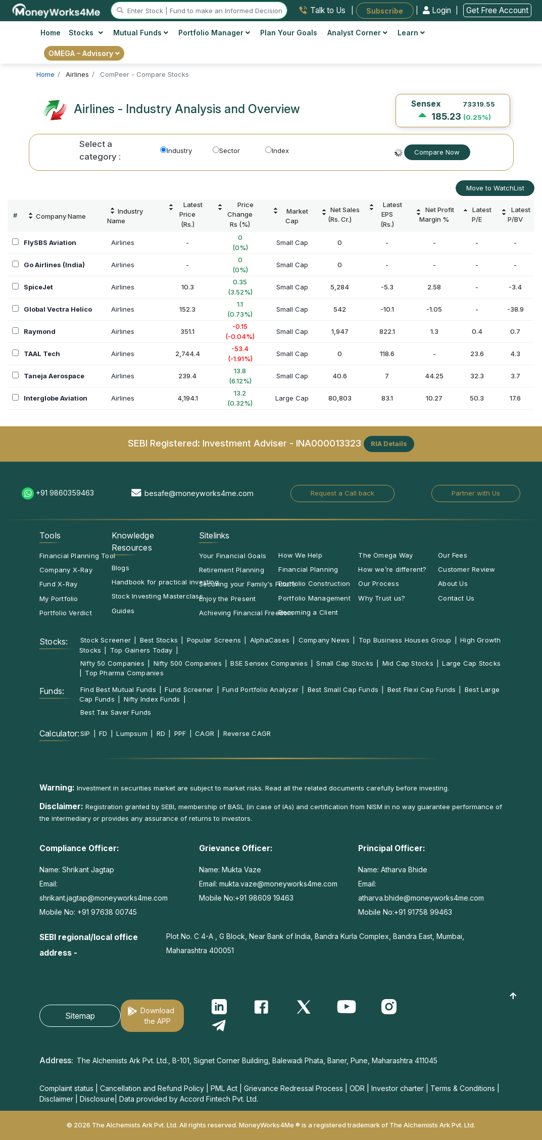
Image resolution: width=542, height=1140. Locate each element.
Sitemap (80, 1016)
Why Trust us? (381, 598)
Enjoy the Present (227, 598)
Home (50, 32)
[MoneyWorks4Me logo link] (57, 10)
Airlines (122, 242)
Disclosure (97, 1099)
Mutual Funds (140, 32)
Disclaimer (56, 1099)
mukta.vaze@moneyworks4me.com (278, 883)
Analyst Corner (357, 32)
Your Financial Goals (232, 556)
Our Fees (452, 555)
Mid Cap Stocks (407, 663)
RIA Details (389, 443)
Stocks (86, 32)
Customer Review (466, 569)
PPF (180, 733)
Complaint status (66, 1088)
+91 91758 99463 (423, 912)
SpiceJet (38, 287)
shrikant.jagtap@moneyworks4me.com (103, 898)
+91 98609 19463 (264, 898)
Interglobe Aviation (55, 398)
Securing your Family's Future (247, 584)
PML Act (224, 1088)
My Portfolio (58, 598)
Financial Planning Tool (77, 556)
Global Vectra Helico (58, 309)
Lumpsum (131, 733)
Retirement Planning (231, 570)
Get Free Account (497, 10)
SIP (85, 733)
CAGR (204, 733)
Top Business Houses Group (405, 640)
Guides (123, 611)
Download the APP (157, 1015)
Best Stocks (159, 640)
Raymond (40, 331)
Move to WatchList (495, 188)
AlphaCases (269, 640)
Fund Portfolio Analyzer (260, 689)
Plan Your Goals (288, 32)
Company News (324, 640)
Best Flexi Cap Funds (421, 689)
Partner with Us (476, 493)
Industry (176, 150)
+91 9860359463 (65, 492)
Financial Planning (308, 569)
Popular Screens (214, 640)
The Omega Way (385, 555)
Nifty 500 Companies (188, 663)
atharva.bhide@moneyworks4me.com (421, 898)
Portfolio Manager (214, 32)
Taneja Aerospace (54, 376)
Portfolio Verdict (65, 613)
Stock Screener (105, 640)
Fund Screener (189, 689)
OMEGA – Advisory (84, 53)
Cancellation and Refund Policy (152, 1088)
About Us (453, 583)
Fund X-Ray (58, 584)
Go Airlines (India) (54, 265)
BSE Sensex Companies (268, 663)
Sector (226, 150)
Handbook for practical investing (165, 582)
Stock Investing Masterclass (157, 596)
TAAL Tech (42, 354)
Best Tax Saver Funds (115, 712)
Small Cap (292, 242)
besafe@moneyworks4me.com (199, 493)
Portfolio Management (314, 598)
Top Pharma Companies (124, 673)
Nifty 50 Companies (112, 663)
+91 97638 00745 (106, 912)
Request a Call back (342, 493)
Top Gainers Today (141, 650)
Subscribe (384, 10)
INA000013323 (328, 443)
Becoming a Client (308, 612)
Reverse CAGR (247, 733)
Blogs (120, 568)
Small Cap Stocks (344, 663)
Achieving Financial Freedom (246, 613)
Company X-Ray (65, 570)
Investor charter (397, 1088)
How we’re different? (392, 569)
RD (161, 733)
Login (438, 10)
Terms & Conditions (462, 1088)
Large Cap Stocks (471, 663)
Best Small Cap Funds (343, 689)
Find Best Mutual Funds (118, 689)
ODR (357, 1088)
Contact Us (456, 598)
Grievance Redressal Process (293, 1088)
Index (277, 150)
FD (103, 733)
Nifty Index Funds (152, 699)
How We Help (300, 555)
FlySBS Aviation (50, 242)
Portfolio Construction (314, 583)
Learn (411, 32)
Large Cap (292, 398)
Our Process (378, 583)
